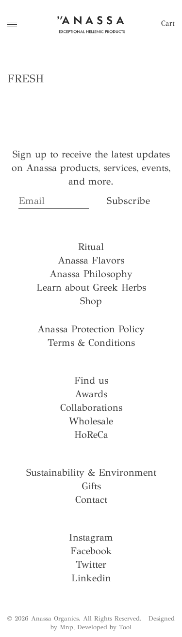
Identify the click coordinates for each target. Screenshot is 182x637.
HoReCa (91, 435)
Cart (168, 23)
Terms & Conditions (91, 343)
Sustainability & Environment (91, 472)
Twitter (91, 565)
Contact (91, 500)
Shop (91, 301)
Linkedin (91, 578)
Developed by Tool (104, 627)
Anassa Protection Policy (91, 329)
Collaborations (91, 408)
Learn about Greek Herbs (91, 287)
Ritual (91, 247)
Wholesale (91, 421)
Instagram (91, 537)
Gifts (91, 486)
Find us (91, 380)
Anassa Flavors (91, 260)
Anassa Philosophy (91, 274)
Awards (91, 394)
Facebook (91, 551)
